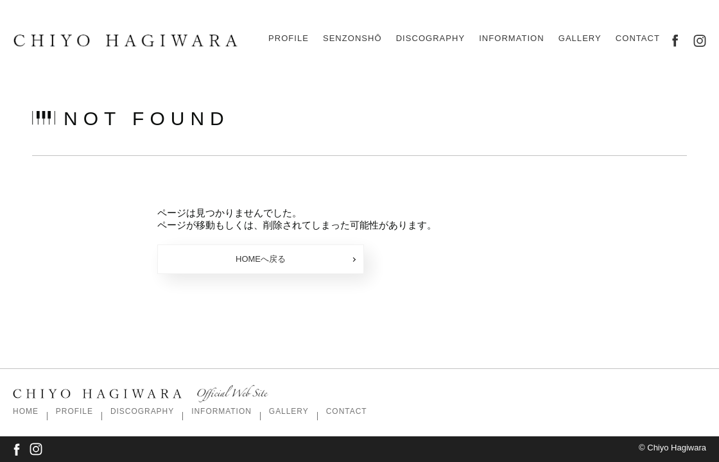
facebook (675, 41)
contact (638, 38)
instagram (699, 41)
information (511, 38)
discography (430, 38)
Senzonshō (352, 38)
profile (288, 38)
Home (26, 411)
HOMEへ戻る (296, 259)
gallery (580, 38)
